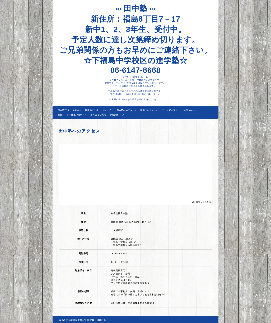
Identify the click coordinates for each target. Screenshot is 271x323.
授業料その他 (92, 110)
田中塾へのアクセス (127, 110)
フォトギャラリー (171, 110)
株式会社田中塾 (74, 320)
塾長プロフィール (149, 110)
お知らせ (77, 110)
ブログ (125, 114)
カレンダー (107, 110)
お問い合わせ (190, 110)
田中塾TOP (63, 110)
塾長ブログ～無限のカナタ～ (72, 114)
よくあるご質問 (98, 114)
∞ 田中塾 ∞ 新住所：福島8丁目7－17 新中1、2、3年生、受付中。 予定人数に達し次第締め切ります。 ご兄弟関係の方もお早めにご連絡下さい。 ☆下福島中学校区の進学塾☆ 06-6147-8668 (135, 39)
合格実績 (114, 114)
